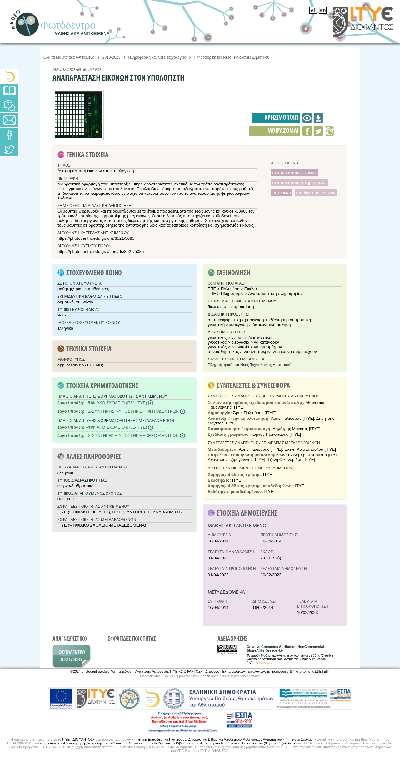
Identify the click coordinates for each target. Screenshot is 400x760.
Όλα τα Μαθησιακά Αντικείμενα (68, 57)
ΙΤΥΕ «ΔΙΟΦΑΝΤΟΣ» (78, 739)
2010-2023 (111, 57)
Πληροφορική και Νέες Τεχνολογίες (157, 57)
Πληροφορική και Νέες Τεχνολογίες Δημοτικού (231, 57)
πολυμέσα (281, 192)
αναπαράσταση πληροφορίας (299, 182)
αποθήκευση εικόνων (315, 192)
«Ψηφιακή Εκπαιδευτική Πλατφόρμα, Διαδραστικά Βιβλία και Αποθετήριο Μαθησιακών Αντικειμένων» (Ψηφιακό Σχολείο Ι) (224, 739)
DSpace (204, 676)
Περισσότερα (263, 662)
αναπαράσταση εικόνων (294, 172)
